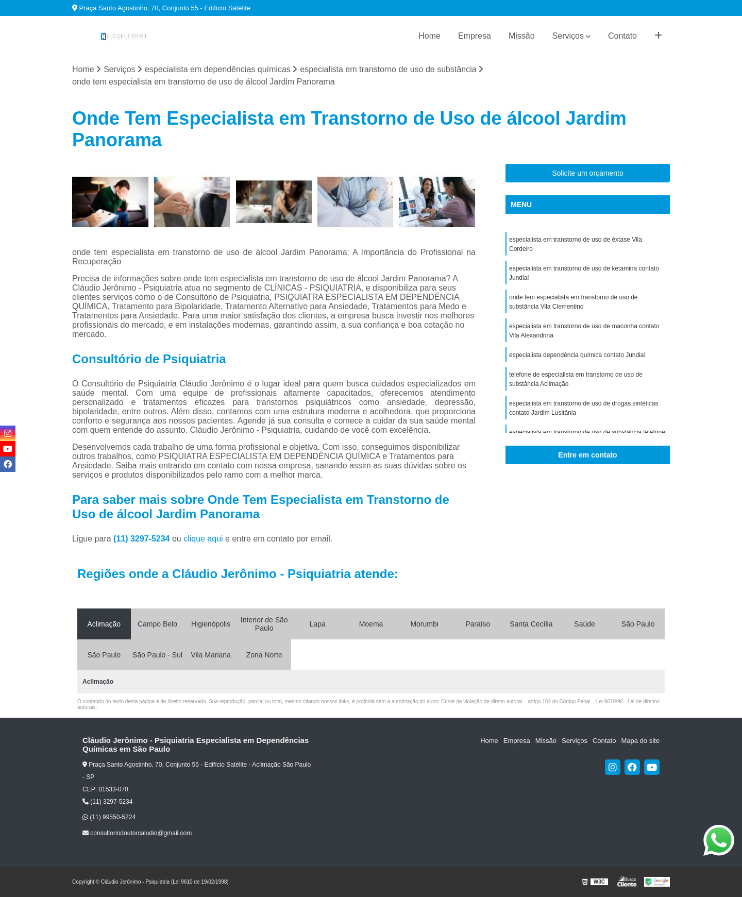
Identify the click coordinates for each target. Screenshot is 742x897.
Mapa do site (640, 740)
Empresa (474, 35)
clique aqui (203, 538)
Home (429, 35)
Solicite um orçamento (587, 173)
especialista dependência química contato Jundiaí (577, 355)
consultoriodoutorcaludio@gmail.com (137, 833)
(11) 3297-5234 (142, 538)
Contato (622, 35)
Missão (522, 35)
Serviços (568, 35)
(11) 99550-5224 (109, 817)
